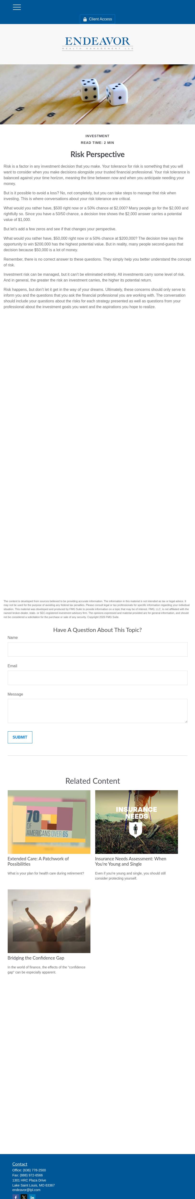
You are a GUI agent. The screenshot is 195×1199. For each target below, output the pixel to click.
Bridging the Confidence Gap (36, 957)
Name (13, 638)
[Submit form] (20, 737)
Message (15, 694)
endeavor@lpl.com (26, 1190)
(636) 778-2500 (34, 1170)
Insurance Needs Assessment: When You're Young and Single (130, 861)
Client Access (97, 19)
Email (12, 666)
